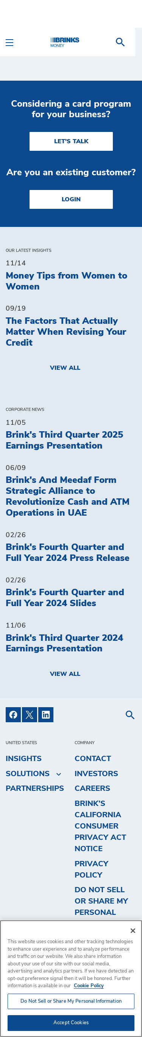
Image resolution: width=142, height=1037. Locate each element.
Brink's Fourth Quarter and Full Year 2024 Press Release (68, 553)
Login (71, 199)
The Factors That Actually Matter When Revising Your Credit (66, 332)
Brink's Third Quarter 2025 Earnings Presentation (64, 440)
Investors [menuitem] (96, 774)
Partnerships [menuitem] (35, 788)
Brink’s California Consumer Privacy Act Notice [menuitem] (100, 826)
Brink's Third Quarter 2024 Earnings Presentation (64, 644)
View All (65, 368)
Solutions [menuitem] (28, 773)
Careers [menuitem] (92, 788)
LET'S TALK (71, 141)
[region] (71, 978)
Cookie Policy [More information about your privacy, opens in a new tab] (89, 985)
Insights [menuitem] (24, 759)
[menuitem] (127, 42)
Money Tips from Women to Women (66, 281)
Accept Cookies (71, 1022)
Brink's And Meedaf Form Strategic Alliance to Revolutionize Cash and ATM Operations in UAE (68, 496)
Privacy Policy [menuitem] (91, 869)
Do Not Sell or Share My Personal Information (101, 907)
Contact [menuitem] (93, 759)
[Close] (133, 930)
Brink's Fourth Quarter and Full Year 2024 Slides (65, 598)
